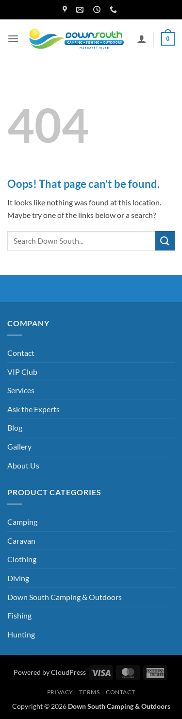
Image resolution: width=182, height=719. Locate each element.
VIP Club (22, 371)
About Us (23, 465)
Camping (22, 521)
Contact (20, 352)
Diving (18, 578)
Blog (14, 427)
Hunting (21, 634)
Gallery (19, 446)
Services (20, 390)
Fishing (19, 615)
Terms (89, 692)
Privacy (60, 692)
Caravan (21, 540)
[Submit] (165, 240)
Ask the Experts (33, 409)
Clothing (21, 559)
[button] (13, 38)
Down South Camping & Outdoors (64, 597)
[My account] (142, 39)
